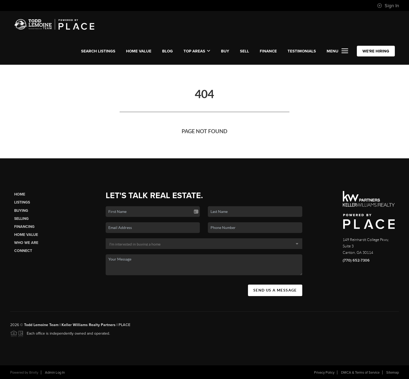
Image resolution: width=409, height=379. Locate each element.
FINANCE (268, 51)
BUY (225, 51)
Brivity (33, 372)
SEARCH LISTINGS (98, 51)
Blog (167, 51)
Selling (21, 218)
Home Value (138, 51)
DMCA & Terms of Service (360, 372)
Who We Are (26, 242)
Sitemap (392, 372)
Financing (24, 226)
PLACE (124, 326)
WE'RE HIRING (375, 51)
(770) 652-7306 (356, 260)
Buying (21, 210)
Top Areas (197, 51)
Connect (23, 250)
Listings (22, 202)
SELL (244, 51)
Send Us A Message (275, 290)
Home (19, 194)
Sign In (388, 5)
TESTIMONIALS (302, 51)
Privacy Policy (324, 372)
